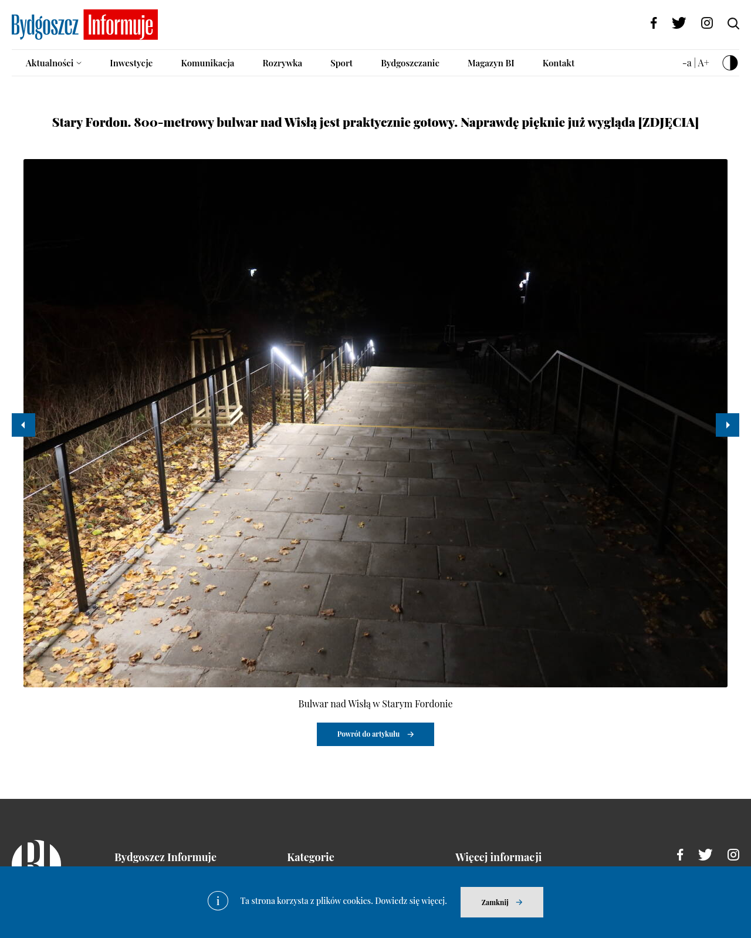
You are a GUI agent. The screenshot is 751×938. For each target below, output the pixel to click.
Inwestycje (131, 63)
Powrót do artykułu (368, 733)
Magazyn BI (491, 63)
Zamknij (495, 902)
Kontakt (559, 63)
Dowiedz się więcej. (411, 900)
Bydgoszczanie (410, 63)
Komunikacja (207, 63)
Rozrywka (282, 63)
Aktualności (49, 63)
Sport (341, 63)
